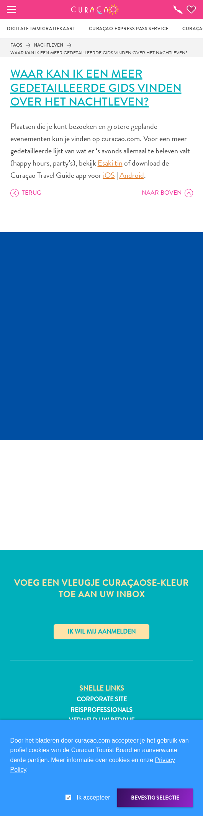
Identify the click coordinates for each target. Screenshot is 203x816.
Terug (31, 192)
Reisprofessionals (101, 710)
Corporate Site (102, 699)
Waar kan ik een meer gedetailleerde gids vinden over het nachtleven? (99, 52)
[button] (95, 9)
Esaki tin (110, 163)
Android (132, 175)
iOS (109, 175)
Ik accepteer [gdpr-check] (93, 797)
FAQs (16, 45)
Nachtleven (48, 45)
